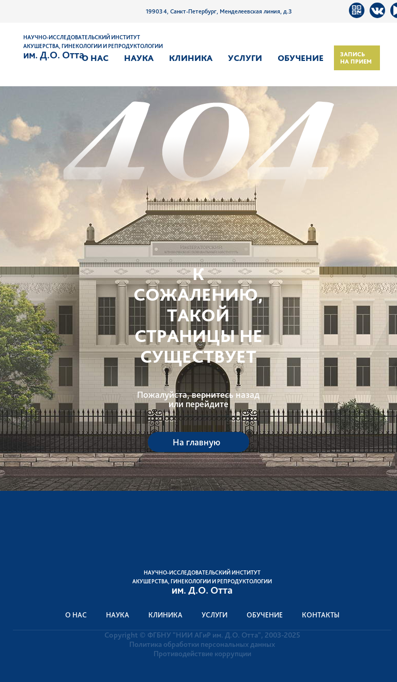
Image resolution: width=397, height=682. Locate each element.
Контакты (321, 615)
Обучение (301, 58)
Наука (139, 58)
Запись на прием (356, 58)
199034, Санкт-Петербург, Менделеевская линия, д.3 (219, 11)
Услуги (245, 58)
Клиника (190, 58)
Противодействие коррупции (202, 653)
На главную (196, 442)
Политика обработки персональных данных (202, 644)
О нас (95, 58)
